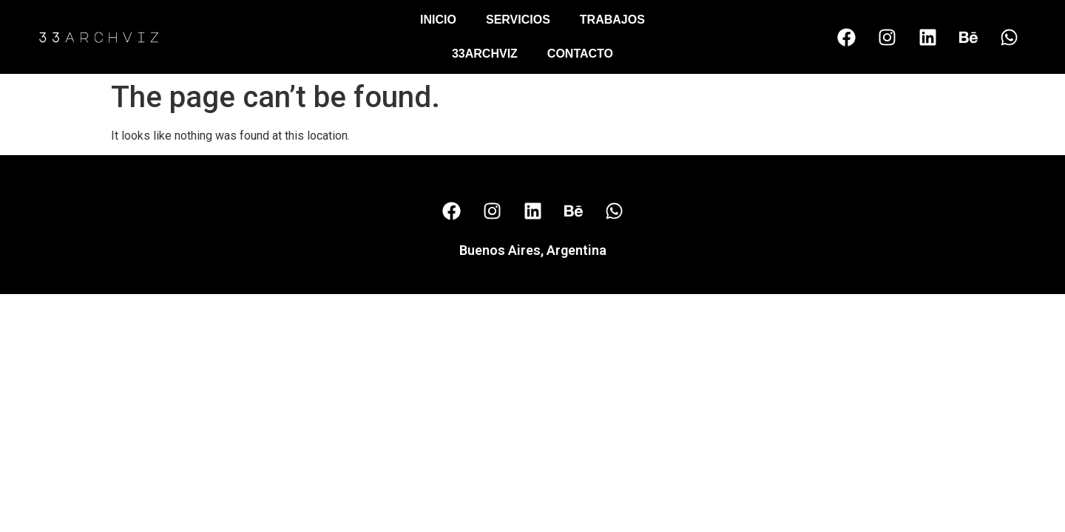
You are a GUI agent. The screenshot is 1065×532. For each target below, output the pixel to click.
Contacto (580, 53)
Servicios (518, 19)
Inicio (438, 19)
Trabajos (612, 19)
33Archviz (485, 53)
